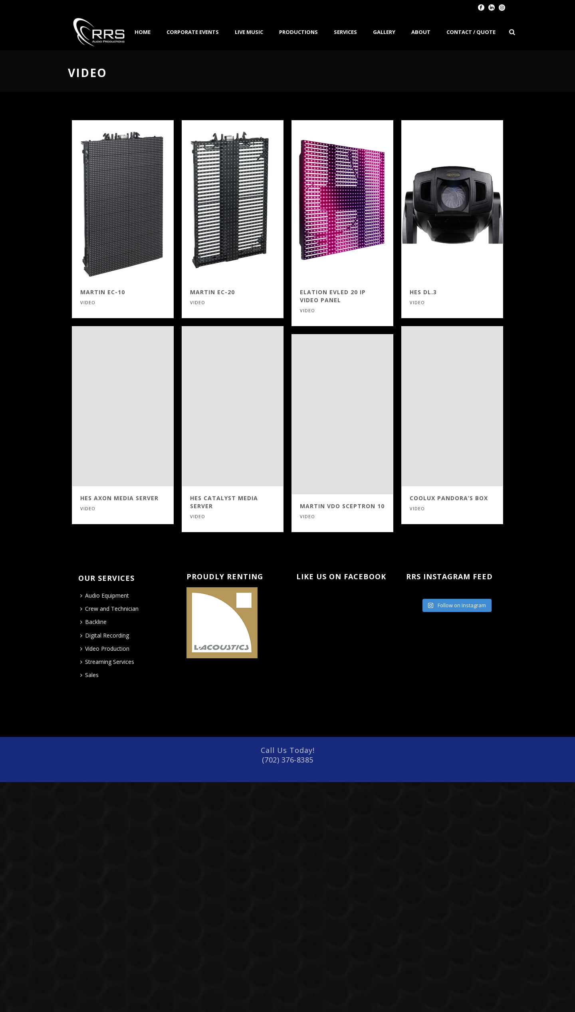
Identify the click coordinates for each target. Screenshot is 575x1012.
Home (143, 32)
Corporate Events (193, 32)
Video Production (104, 648)
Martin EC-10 (102, 292)
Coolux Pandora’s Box (449, 498)
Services (345, 32)
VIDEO (87, 302)
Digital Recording (104, 635)
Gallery (384, 32)
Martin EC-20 (212, 292)
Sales (89, 675)
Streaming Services (107, 661)
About (420, 32)
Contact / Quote (471, 32)
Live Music (249, 32)
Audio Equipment (104, 595)
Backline (93, 622)
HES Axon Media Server (119, 498)
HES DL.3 (423, 292)
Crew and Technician (109, 608)
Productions (298, 32)
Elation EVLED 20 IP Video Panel (333, 296)
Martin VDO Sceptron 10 (342, 506)
